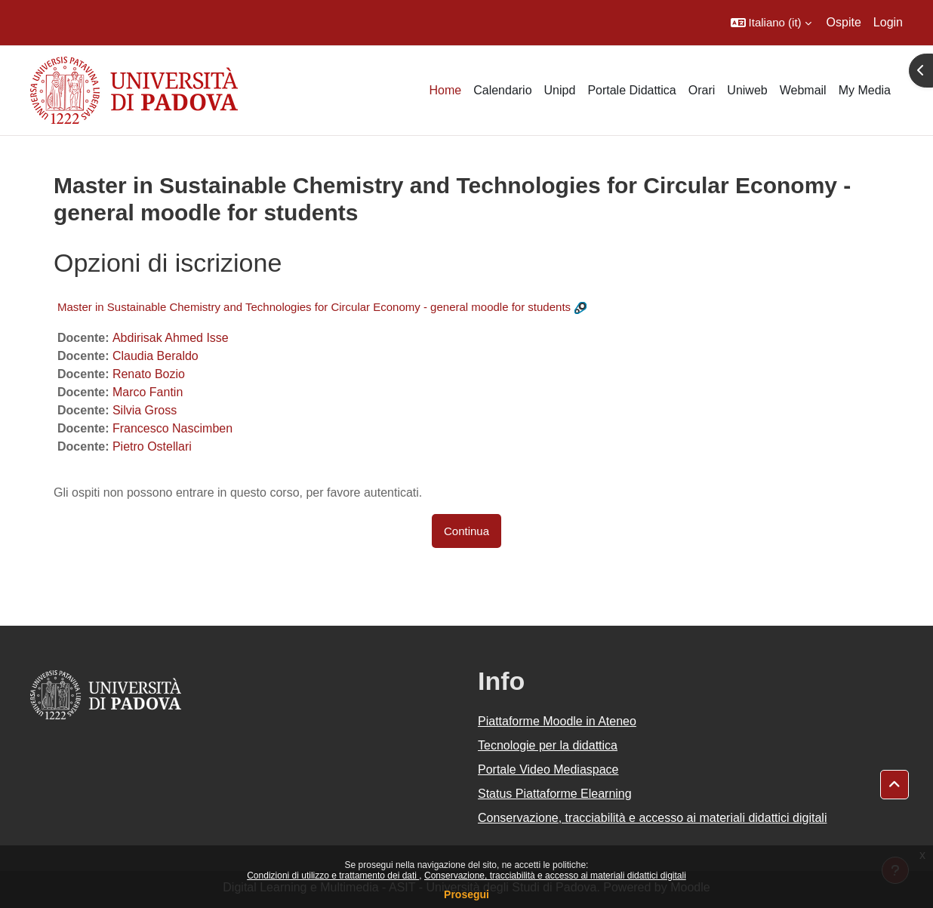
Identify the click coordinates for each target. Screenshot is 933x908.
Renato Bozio (148, 374)
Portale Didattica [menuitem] (631, 90)
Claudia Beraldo (155, 355)
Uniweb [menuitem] (747, 90)
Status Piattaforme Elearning (555, 793)
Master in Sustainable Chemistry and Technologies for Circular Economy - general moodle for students (314, 306)
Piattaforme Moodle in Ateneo (557, 721)
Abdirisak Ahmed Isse (170, 337)
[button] (771, 22)
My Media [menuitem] (865, 90)
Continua (466, 531)
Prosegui (466, 894)
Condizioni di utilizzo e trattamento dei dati (333, 875)
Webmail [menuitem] (803, 90)
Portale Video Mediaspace (548, 769)
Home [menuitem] (445, 90)
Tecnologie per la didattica (547, 745)
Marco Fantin (147, 392)
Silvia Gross (144, 410)
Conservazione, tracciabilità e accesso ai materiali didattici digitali (555, 875)
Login (888, 22)
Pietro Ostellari (152, 446)
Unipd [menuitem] (560, 90)
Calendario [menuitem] (502, 90)
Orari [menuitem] (702, 90)
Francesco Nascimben (172, 428)
